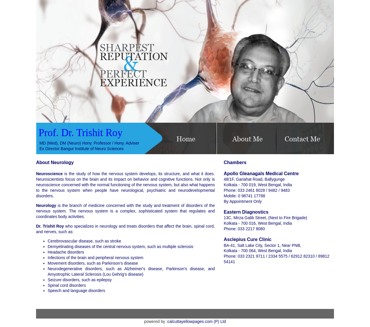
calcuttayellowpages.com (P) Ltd (196, 321)
